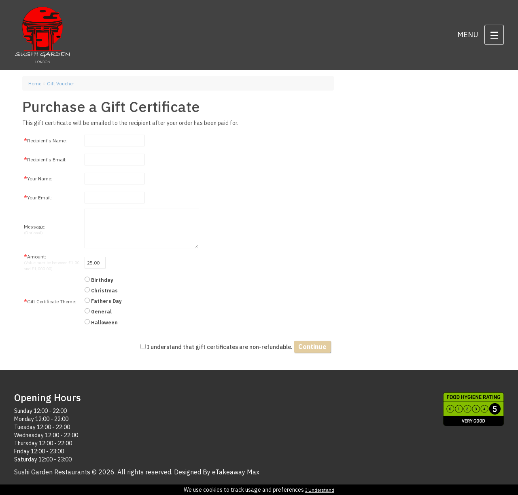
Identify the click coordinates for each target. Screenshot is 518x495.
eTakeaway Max (235, 472)
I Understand (319, 490)
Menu (467, 34)
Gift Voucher (60, 83)
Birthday (102, 280)
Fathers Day (106, 301)
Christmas (104, 291)
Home (34, 83)
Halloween (104, 322)
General (101, 312)
